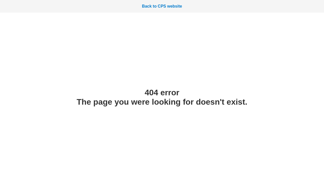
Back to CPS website (162, 6)
